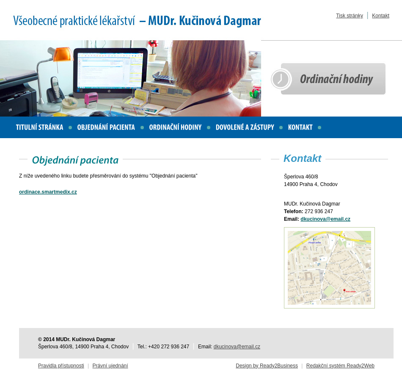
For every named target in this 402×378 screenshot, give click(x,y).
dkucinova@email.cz (325, 219)
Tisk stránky (349, 16)
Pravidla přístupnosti (61, 366)
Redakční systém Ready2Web (340, 366)
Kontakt (380, 16)
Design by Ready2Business (267, 366)
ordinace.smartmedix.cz (48, 192)
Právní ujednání (110, 366)
